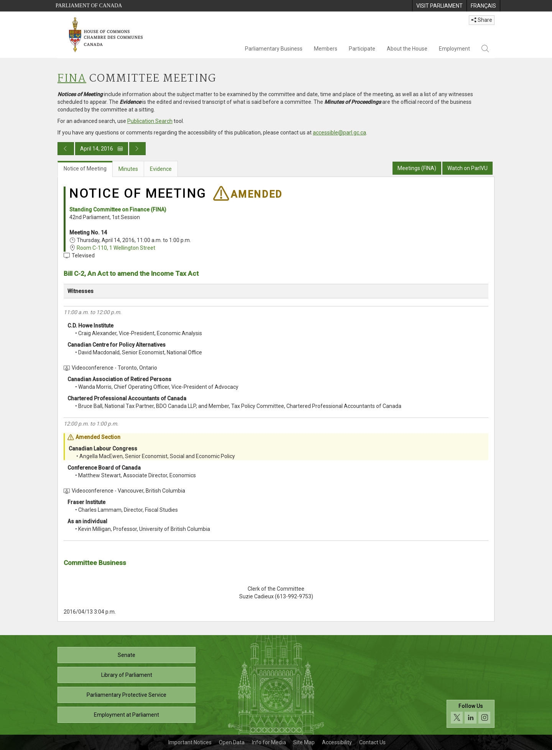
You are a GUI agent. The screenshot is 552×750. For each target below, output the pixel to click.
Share (481, 20)
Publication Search (149, 121)
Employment (454, 49)
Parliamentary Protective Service (126, 695)
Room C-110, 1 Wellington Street (116, 248)
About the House (407, 49)
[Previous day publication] (66, 148)
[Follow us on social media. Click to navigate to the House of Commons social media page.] (471, 714)
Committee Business (95, 563)
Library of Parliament (126, 675)
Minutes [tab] (128, 169)
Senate (126, 655)
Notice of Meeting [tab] (85, 168)
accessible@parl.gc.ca (339, 132)
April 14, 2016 (101, 149)
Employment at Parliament (126, 715)
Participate (362, 49)
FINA (72, 78)
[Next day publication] (137, 148)
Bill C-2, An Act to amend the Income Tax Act (131, 273)
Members (325, 49)
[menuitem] (439, 5)
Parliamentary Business (273, 49)
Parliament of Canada (89, 5)
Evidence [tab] (161, 169)
